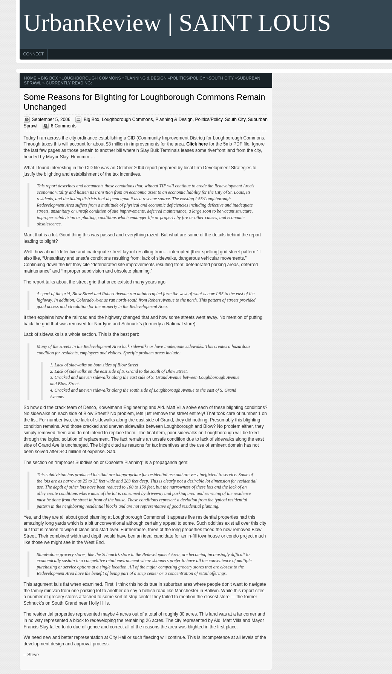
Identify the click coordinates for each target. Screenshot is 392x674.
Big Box (49, 78)
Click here (197, 144)
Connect (33, 54)
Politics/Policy (187, 78)
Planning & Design (145, 78)
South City (221, 78)
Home (30, 78)
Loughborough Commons (91, 78)
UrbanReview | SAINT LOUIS (177, 22)
